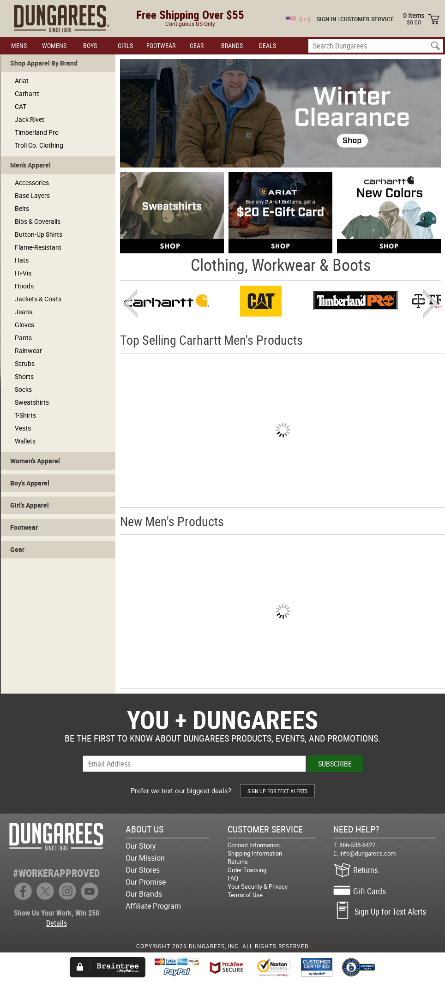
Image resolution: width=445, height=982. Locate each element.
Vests (23, 428)
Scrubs (25, 363)
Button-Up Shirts (38, 234)
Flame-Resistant (38, 247)
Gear (17, 549)
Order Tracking (247, 870)
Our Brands (144, 894)
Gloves (24, 324)
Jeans (23, 311)
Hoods (24, 285)
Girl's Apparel (29, 505)
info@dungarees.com (367, 853)
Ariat (22, 80)
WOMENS (54, 45)
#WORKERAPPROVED (56, 873)
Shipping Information (255, 853)
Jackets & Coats (38, 298)
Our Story (141, 846)
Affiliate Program (153, 906)
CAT (20, 106)
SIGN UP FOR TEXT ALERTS (277, 791)
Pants (23, 337)
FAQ (233, 878)
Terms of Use (245, 895)
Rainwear (28, 350)
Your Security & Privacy (258, 886)
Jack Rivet (29, 119)
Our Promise (146, 882)
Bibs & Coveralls (37, 221)
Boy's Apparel (29, 483)
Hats (22, 260)
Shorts (24, 376)
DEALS (267, 45)
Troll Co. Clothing (39, 145)
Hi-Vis (23, 273)
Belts (22, 208)
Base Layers (32, 195)
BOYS (90, 45)
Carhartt (27, 93)
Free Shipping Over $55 (190, 14)
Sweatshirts (32, 402)
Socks (23, 389)
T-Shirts (25, 415)
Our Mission (145, 858)
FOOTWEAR (160, 45)
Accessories (32, 182)
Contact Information (254, 845)
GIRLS (125, 45)
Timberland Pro (37, 132)
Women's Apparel (35, 460)
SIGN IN (326, 19)
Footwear (24, 527)
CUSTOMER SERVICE (367, 19)
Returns (238, 861)
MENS (19, 45)
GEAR (197, 45)
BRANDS (232, 45)
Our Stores (143, 870)
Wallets (25, 441)
